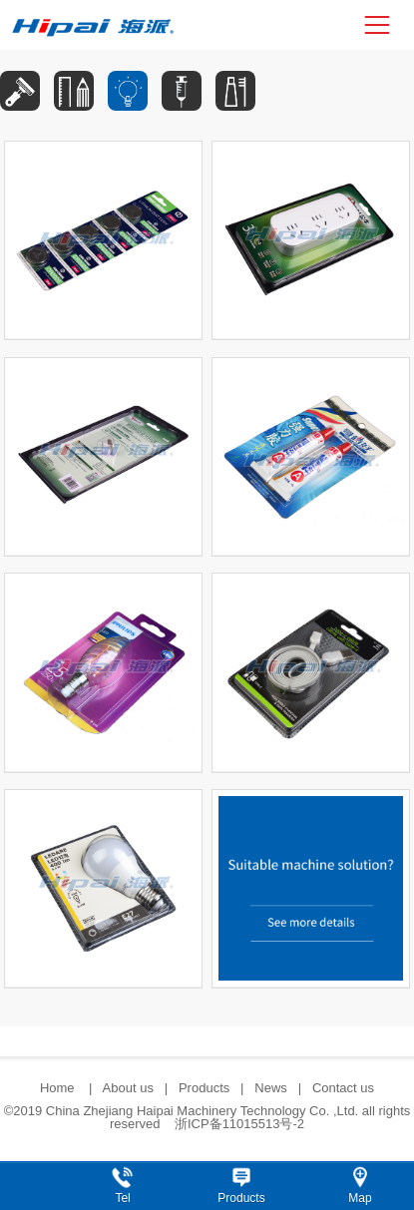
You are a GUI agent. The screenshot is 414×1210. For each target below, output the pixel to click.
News (270, 1087)
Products (204, 1087)
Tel (122, 1198)
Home (59, 1087)
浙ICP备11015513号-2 (239, 1123)
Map (359, 1198)
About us (128, 1087)
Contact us (343, 1087)
